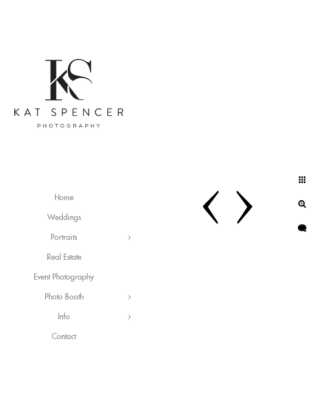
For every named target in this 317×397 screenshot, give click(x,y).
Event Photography (64, 277)
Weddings (64, 217)
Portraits (64, 237)
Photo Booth (64, 297)
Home (64, 198)
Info (64, 317)
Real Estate (64, 257)
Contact (64, 336)
